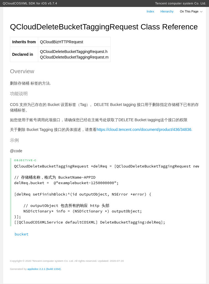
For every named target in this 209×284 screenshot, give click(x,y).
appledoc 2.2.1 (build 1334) (44, 268)
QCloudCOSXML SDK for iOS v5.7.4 (30, 3)
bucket (19, 234)
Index (150, 11)
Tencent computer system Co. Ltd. (180, 3)
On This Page (191, 11)
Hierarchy (167, 11)
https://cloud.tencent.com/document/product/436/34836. (144, 129)
